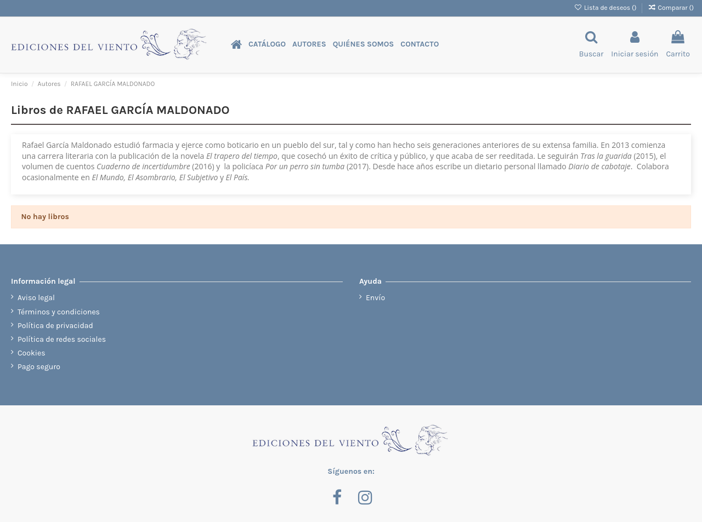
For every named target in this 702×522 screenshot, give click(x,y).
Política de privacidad (55, 325)
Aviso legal (36, 297)
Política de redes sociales (62, 339)
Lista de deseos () (606, 8)
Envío (375, 297)
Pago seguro (39, 366)
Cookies (32, 353)
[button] (267, 44)
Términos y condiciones (59, 312)
